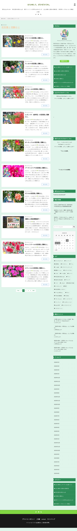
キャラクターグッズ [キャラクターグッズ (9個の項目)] (67, 305)
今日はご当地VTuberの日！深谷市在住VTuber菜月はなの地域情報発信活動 (63, 205)
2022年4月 (56, 430)
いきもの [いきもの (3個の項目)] (63, 283)
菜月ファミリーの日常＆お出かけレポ (33, 9)
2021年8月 (56, 461)
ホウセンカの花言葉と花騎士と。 (35, 89)
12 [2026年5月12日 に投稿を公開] (59, 243)
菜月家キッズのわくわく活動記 (66, 9)
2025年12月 (57, 380)
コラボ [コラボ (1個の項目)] (56, 273)
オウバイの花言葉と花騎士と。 (35, 38)
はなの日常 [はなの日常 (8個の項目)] (57, 305)
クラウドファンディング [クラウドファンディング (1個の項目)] (67, 267)
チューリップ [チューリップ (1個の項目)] (68, 260)
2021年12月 (57, 446)
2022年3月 (56, 434)
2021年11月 (57, 449)
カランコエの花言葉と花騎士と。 (35, 268)
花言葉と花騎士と (59, 78)
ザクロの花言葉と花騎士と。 (34, 193)
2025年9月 (56, 392)
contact (43, 519)
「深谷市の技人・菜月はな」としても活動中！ (64, 327)
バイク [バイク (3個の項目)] (56, 283)
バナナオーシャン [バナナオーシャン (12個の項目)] (59, 308)
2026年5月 (56, 365)
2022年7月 (56, 419)
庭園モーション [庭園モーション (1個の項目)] (58, 270)
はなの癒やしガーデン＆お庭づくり (63, 67)
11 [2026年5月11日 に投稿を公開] (56, 243)
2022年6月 (56, 423)
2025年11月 (57, 384)
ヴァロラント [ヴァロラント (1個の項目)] (64, 264)
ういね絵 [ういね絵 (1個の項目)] (57, 267)
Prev (18, 290)
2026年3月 (56, 373)
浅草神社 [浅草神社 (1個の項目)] (57, 264)
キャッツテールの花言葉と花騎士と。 (37, 244)
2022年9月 (56, 411)
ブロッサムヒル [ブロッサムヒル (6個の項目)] (58, 298)
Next (34, 290)
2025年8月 (56, 396)
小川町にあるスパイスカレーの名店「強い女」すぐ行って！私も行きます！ (64, 320)
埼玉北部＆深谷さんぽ (17, 9)
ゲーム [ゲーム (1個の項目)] (71, 264)
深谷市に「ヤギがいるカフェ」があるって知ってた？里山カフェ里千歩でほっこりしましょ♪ (64, 219)
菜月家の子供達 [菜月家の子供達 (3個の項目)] (71, 283)
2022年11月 (57, 403)
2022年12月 (57, 400)
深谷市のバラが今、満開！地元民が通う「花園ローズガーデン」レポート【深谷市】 (63, 212)
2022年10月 (57, 407)
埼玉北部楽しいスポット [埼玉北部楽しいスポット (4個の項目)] (60, 289)
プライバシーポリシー (28, 519)
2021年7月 (56, 465)
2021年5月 (56, 472)
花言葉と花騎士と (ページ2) (13, 18)
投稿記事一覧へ (64, 61)
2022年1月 (56, 442)
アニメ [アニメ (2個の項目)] (68, 276)
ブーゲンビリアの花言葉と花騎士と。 (37, 168)
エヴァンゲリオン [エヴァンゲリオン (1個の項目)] (68, 270)
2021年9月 (56, 457)
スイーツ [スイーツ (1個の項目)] (70, 273)
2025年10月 (57, 388)
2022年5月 (56, 426)
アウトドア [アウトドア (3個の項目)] (68, 279)
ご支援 (37, 11)
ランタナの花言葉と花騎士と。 (35, 63)
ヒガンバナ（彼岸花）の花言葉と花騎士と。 (37, 116)
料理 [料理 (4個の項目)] (66, 286)
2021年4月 (56, 476)
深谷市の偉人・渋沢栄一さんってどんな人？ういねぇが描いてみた (63, 341)
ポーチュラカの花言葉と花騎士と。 (36, 142)
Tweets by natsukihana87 (59, 194)
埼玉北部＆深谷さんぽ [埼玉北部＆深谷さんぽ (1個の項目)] (59, 276)
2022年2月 (56, 438)
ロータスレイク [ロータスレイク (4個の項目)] (58, 286)
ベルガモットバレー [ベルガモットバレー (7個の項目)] (68, 302)
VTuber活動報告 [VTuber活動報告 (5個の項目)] (58, 295)
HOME (4, 18)
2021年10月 (57, 453)
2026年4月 (56, 369)
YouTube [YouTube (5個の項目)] (67, 295)
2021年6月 (56, 469)
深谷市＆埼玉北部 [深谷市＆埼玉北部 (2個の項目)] (59, 279)
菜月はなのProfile (6, 9)
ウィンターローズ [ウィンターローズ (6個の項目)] (68, 298)
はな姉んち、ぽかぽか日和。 (43, 522)
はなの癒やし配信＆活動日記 (50, 9)
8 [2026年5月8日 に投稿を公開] (67, 240)
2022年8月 (56, 415)
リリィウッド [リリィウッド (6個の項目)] (58, 302)
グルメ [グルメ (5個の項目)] (68, 292)
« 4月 (56, 250)
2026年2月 (56, 377)
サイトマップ (51, 519)
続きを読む (45, 54)
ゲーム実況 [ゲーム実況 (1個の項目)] (63, 273)
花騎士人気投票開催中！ (33, 219)
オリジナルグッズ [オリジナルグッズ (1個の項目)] (59, 260)
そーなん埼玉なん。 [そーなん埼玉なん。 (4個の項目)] (59, 292)
